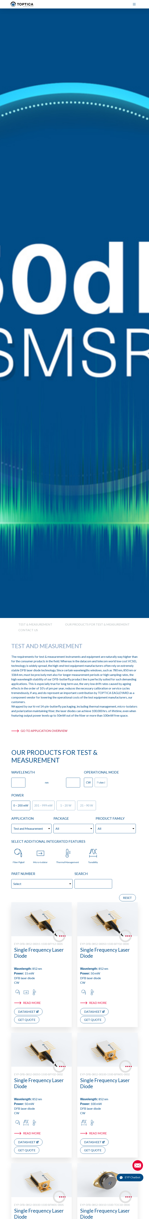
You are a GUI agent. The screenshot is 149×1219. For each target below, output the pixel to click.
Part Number (23, 874)
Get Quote (26, 1019)
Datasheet (27, 1011)
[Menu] (136, 4)
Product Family (110, 818)
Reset (127, 897)
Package (61, 818)
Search (81, 874)
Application (22, 818)
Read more (32, 1002)
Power (17, 795)
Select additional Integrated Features (48, 841)
